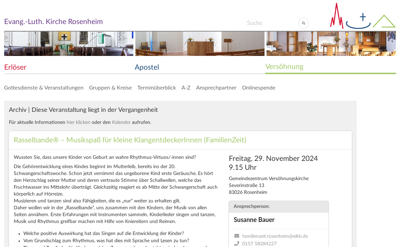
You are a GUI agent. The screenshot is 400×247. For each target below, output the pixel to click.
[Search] (273, 22)
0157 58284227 (259, 244)
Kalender (121, 122)
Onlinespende (258, 87)
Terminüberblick (156, 87)
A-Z (185, 87)
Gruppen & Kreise (110, 87)
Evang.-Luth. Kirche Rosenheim (53, 21)
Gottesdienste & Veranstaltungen (44, 87)
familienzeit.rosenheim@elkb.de (275, 236)
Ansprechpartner (216, 87)
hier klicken (78, 122)
